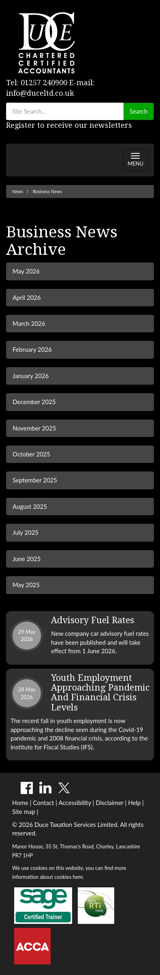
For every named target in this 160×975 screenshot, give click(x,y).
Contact (43, 802)
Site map (23, 811)
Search (138, 111)
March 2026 (29, 323)
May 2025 (26, 584)
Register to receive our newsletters (69, 125)
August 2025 (30, 506)
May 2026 (26, 271)
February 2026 (32, 349)
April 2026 (27, 297)
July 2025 (25, 532)
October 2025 (31, 454)
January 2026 (31, 375)
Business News (47, 191)
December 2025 (34, 401)
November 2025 (34, 428)
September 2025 (35, 480)
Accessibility (74, 802)
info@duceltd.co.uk (40, 93)
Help (134, 802)
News (17, 191)
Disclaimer (110, 802)
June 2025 (27, 558)
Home (20, 802)
